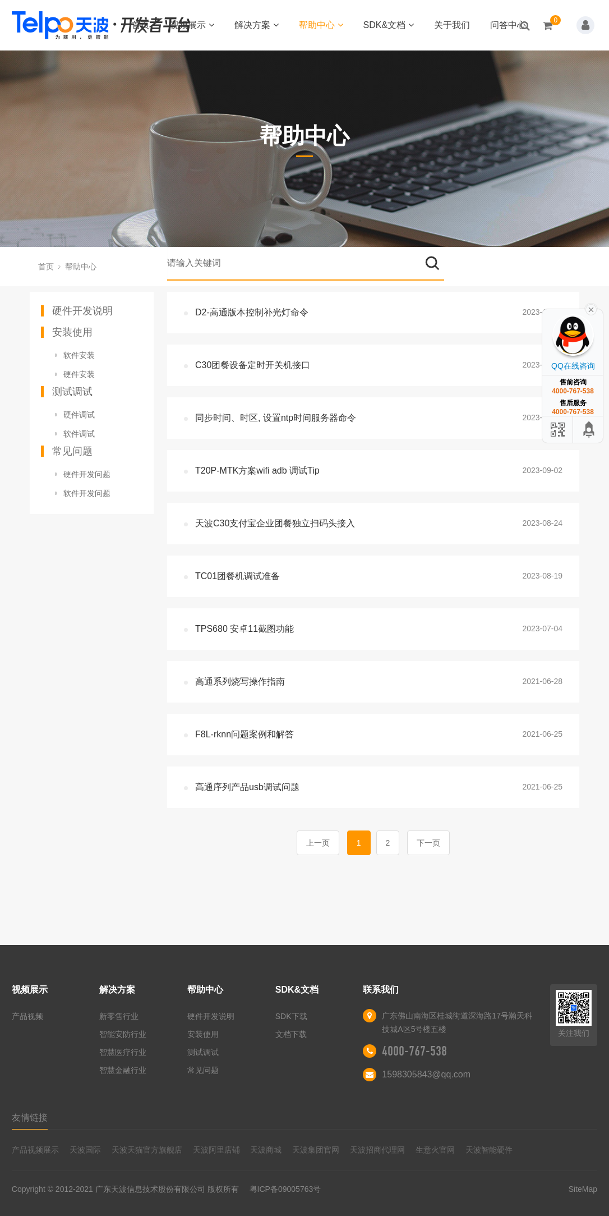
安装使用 (72, 332)
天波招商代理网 (377, 1149)
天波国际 (85, 1149)
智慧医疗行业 (122, 1052)
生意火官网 (435, 1149)
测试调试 (72, 391)
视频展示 (192, 25)
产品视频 (27, 1016)
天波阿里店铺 (216, 1149)
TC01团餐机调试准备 (237, 576)
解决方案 (256, 25)
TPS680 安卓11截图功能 (244, 629)
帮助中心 (321, 25)
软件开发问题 (86, 493)
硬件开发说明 (82, 310)
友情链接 (30, 1117)
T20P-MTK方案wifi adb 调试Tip (257, 470)
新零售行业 (119, 1016)
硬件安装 (79, 374)
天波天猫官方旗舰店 (147, 1149)
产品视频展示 (35, 1149)
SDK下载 (291, 1016)
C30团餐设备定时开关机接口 (252, 365)
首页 (141, 25)
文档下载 (291, 1034)
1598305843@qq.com (426, 1074)
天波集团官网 (315, 1149)
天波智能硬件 (489, 1149)
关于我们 (452, 25)
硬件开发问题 (86, 474)
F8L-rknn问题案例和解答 (244, 734)
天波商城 (266, 1149)
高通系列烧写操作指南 (240, 681)
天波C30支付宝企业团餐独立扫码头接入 (275, 523)
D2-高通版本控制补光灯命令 (251, 312)
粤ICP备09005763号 (285, 1189)
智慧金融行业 (122, 1070)
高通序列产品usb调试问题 (247, 787)
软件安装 (79, 355)
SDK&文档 (388, 25)
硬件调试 (79, 414)
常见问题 (72, 451)
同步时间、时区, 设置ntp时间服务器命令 (275, 418)
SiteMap (583, 1189)
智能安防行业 (122, 1034)
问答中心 (508, 25)
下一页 (428, 842)
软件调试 (79, 433)
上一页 (318, 842)
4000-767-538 (414, 1051)
